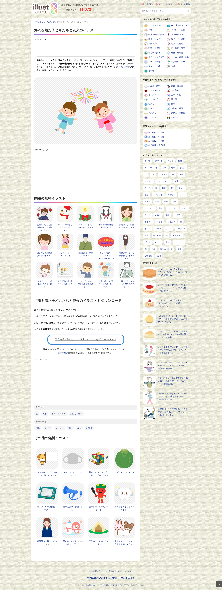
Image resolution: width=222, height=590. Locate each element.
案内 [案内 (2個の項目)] (159, 256)
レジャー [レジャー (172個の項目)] (148, 181)
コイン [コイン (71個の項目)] (181, 188)
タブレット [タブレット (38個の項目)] (158, 195)
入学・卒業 (176, 95)
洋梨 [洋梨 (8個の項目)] (146, 235)
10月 (158, 141)
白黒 (173, 66)
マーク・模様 (154, 61)
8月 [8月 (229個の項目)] (173, 174)
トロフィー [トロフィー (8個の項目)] (180, 229)
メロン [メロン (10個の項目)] (158, 229)
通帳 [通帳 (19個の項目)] (161, 208)
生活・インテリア (156, 57)
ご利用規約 (149, 4)
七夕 (150, 108)
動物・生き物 (154, 48)
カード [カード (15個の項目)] (147, 215)
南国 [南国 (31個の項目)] (157, 201)
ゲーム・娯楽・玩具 (180, 57)
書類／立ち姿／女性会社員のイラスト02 (126, 256)
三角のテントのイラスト (99, 542)
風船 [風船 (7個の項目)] (167, 242)
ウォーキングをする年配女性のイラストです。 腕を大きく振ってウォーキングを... (173, 396)
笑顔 (70, 428)
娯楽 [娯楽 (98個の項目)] (164, 188)
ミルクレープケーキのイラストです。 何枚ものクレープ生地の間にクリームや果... (173, 334)
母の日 (174, 99)
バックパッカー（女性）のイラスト (65, 256)
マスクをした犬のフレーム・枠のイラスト (47, 473)
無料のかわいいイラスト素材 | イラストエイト (111, 578)
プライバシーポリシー (166, 4)
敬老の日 (152, 113)
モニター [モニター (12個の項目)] (148, 222)
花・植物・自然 (178, 48)
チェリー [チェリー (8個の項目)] (157, 235)
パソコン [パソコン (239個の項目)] (163, 174)
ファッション (177, 34)
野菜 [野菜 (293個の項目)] (173, 168)
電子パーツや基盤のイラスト (47, 508)
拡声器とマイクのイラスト (73, 508)
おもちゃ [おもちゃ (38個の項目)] (171, 195)
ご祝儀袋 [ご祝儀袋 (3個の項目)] (148, 256)
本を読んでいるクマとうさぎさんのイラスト (124, 542)
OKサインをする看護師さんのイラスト (44, 284)
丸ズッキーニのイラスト (124, 473)
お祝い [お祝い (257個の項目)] (182, 168)
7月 (157, 137)
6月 (153, 137)
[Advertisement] (85, 48)
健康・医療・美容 (156, 34)
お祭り (89, 428)
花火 (79, 428)
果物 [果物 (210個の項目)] (181, 174)
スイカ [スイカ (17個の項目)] (184, 208)
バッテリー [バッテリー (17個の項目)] (172, 208)
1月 (159, 145)
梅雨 (173, 104)
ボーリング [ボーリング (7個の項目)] (177, 235)
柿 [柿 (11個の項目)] (181, 222)
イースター (153, 95)
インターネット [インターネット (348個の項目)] (151, 168)
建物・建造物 (177, 52)
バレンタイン (154, 90)
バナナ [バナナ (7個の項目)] (158, 242)
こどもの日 (153, 99)
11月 (164, 141)
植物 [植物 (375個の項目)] (180, 161)
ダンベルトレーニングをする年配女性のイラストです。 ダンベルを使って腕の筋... (173, 365)
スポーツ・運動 (178, 39)
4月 (157, 132)
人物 (45, 414)
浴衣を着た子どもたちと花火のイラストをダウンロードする (85, 339)
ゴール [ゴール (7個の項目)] (147, 242)
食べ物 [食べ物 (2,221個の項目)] (147, 161)
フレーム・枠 (154, 66)
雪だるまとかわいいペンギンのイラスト (73, 542)
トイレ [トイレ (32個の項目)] (182, 195)
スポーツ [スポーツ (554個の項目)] (159, 161)
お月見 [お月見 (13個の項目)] (177, 215)
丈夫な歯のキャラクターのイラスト (124, 508)
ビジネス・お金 (155, 25)
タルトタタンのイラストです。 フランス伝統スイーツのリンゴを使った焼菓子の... (173, 272)
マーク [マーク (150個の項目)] (147, 188)
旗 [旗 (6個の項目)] (146, 249)
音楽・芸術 (153, 43)
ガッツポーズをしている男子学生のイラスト (85, 284)
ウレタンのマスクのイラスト (73, 473)
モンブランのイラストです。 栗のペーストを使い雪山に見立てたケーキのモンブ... (173, 319)
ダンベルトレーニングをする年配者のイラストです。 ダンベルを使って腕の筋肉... (173, 381)
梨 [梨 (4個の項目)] (172, 249)
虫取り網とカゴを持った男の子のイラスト (106, 284)
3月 (153, 132)
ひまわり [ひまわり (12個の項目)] (171, 222)
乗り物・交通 (154, 52)
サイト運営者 (185, 4)
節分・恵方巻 (177, 86)
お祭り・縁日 (76, 414)
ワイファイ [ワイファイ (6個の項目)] (179, 242)
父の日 (151, 104)
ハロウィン (153, 117)
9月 (153, 141)
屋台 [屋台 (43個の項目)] (146, 195)
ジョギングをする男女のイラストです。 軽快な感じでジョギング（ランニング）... (173, 350)
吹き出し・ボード (179, 61)
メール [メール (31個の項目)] (147, 201)
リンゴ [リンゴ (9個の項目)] (168, 229)
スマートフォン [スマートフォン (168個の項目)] (163, 181)
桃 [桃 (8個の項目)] (167, 235)
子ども (48, 428)
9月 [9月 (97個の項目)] (172, 188)
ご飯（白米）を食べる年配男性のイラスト (126, 284)
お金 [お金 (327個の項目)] (164, 168)
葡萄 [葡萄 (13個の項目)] (167, 215)
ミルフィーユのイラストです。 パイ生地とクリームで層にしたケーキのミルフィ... (173, 303)
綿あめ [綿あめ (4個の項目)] (163, 249)
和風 (38, 428)
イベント (59, 428)
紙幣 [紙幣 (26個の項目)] (166, 201)
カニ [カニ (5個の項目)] (153, 249)
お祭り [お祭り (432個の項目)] (170, 161)
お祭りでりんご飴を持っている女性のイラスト (44, 227)
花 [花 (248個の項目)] (146, 174)
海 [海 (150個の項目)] (156, 188)
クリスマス (176, 117)
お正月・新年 (154, 86)
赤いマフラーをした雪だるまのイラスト (65, 227)
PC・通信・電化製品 (180, 25)
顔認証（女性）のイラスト (47, 542)
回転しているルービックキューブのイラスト (99, 473)
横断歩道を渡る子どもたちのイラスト (65, 284)
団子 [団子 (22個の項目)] (174, 201)
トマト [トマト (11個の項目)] (147, 229)
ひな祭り (175, 90)
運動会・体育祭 (178, 113)
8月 (162, 137)
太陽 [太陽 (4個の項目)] (179, 249)
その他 (151, 71)
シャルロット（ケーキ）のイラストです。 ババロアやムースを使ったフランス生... (173, 288)
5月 (162, 132)
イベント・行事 (58, 414)
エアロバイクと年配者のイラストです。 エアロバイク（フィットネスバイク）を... (173, 412)
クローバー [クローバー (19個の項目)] (149, 208)
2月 (163, 145)
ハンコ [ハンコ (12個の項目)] (160, 222)
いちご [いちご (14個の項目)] (158, 215)
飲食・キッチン (155, 39)
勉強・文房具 (177, 43)
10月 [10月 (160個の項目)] (177, 181)
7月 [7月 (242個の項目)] (152, 174)
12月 (154, 145)
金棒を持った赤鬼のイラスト (99, 508)
